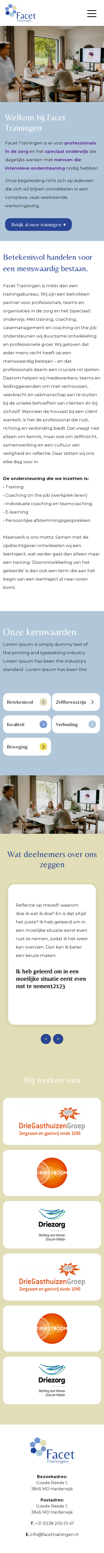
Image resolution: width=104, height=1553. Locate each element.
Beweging (27, 746)
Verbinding (76, 724)
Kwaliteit (27, 724)
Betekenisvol (27, 702)
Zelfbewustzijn (76, 702)
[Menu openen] (91, 13)
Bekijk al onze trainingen (38, 224)
